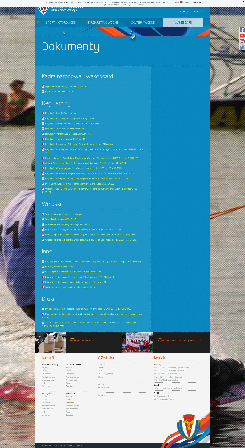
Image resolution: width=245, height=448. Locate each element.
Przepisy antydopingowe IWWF (59, 267)
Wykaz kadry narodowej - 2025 (59, 91)
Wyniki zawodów (48, 380)
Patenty (101, 384)
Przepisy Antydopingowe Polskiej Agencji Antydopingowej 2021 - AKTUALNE (80, 277)
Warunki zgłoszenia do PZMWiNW (60, 219)
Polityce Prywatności (192, 2)
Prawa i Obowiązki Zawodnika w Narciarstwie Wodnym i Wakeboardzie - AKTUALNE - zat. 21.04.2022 (91, 158)
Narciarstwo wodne (102, 22)
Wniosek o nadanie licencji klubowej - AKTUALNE (67, 224)
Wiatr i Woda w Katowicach (78, 342)
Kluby (44, 383)
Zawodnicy (46, 386)
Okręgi (100, 377)
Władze (101, 368)
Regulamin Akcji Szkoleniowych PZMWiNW (65, 128)
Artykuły (45, 368)
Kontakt (198, 11)
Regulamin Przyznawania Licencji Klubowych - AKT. (68, 134)
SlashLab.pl (79, 445)
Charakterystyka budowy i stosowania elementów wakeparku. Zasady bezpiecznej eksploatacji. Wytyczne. (93, 261)
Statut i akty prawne (105, 374)
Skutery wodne (143, 22)
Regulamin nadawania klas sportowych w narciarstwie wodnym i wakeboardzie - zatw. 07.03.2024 (89, 173)
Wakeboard (183, 22)
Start (38, 22)
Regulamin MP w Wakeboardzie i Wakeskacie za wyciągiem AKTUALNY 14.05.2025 (83, 168)
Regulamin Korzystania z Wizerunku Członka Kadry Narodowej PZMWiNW (79, 144)
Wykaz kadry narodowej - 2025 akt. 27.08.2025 (66, 86)
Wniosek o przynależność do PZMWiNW (63, 214)
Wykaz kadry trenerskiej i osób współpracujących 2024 (70, 287)
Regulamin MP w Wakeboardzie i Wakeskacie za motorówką (72, 123)
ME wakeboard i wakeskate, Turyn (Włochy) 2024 (166, 342)
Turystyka (101, 395)
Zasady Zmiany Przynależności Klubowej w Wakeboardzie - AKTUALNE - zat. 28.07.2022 (85, 163)
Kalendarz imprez (48, 377)
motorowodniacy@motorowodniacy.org (168, 388)
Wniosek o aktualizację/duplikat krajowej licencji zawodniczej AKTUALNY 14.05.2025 (83, 229)
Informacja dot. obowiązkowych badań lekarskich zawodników (73, 272)
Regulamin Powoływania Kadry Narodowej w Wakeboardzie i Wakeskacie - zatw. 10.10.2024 (87, 178)
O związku (184, 11)
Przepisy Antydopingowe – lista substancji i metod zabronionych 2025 (76, 282)
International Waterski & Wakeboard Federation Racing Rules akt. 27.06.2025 (80, 184)
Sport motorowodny (62, 22)
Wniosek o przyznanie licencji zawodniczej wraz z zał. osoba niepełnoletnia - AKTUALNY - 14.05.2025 (91, 240)
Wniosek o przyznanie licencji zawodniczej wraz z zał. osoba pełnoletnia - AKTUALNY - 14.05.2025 (90, 235)
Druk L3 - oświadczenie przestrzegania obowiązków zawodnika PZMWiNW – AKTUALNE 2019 (88, 309)
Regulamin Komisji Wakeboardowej (61, 113)
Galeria (44, 371)
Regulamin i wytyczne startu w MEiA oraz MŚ (65, 139)
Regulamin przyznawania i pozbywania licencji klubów (69, 118)
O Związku (102, 365)
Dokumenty (46, 374)
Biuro (100, 371)
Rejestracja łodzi (104, 387)
